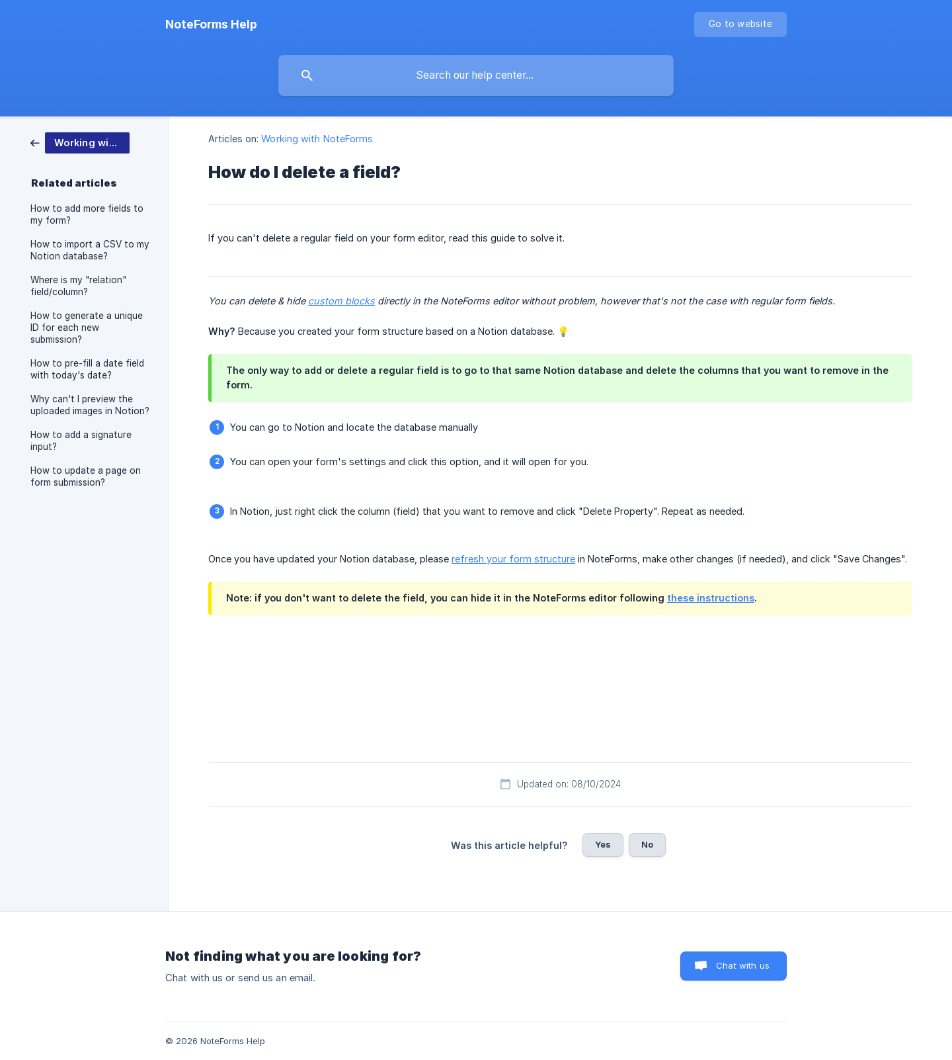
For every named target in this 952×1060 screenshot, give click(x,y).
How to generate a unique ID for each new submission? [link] (86, 327)
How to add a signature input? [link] (81, 440)
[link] (80, 142)
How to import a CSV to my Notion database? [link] (89, 250)
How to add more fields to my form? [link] (86, 214)
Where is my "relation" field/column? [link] (78, 286)
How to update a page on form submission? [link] (85, 476)
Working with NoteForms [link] (317, 138)
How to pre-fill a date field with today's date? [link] (87, 369)
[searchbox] (476, 75)
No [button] (647, 844)
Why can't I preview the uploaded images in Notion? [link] (89, 405)
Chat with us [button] (743, 965)
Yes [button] (603, 844)
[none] (211, 24)
